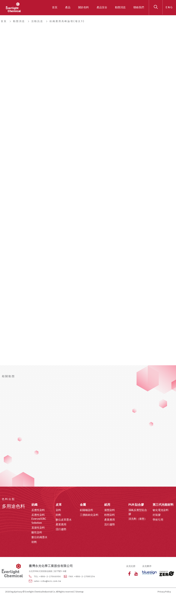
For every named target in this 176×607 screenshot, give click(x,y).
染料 (58, 510)
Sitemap (80, 591)
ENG (169, 7)
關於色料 (83, 7)
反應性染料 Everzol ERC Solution (38, 518)
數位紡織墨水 (39, 537)
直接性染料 (38, 527)
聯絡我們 (138, 7)
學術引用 (158, 519)
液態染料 (109, 510)
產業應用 (61, 524)
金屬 (83, 504)
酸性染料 (36, 532)
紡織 (34, 504)
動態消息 (120, 7)
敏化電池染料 (161, 510)
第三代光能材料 (163, 504)
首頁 (54, 7)
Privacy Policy (164, 591)
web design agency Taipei (94, 592)
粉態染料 (109, 514)
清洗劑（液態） (137, 518)
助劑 (34, 542)
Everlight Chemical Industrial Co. (40, 591)
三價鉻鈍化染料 (89, 514)
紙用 (107, 504)
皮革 (59, 504)
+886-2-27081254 (84, 576)
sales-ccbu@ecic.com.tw (47, 581)
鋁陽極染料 (86, 510)
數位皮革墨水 (64, 519)
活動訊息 (37, 21)
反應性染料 (38, 510)
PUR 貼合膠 (136, 504)
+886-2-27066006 (50, 576)
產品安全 (102, 7)
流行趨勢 (61, 529)
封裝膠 (157, 514)
